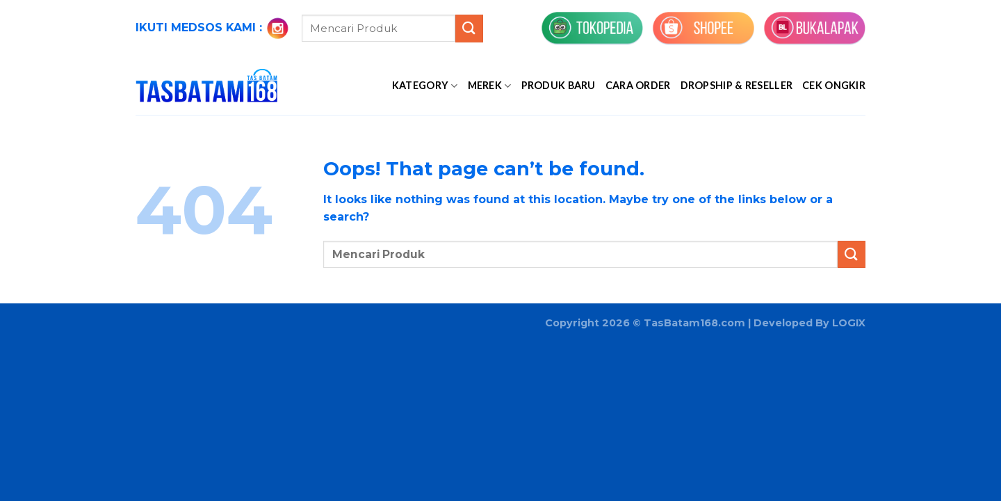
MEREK (490, 86)
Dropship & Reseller (736, 85)
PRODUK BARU (558, 85)
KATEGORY (425, 86)
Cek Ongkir (833, 85)
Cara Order (638, 85)
